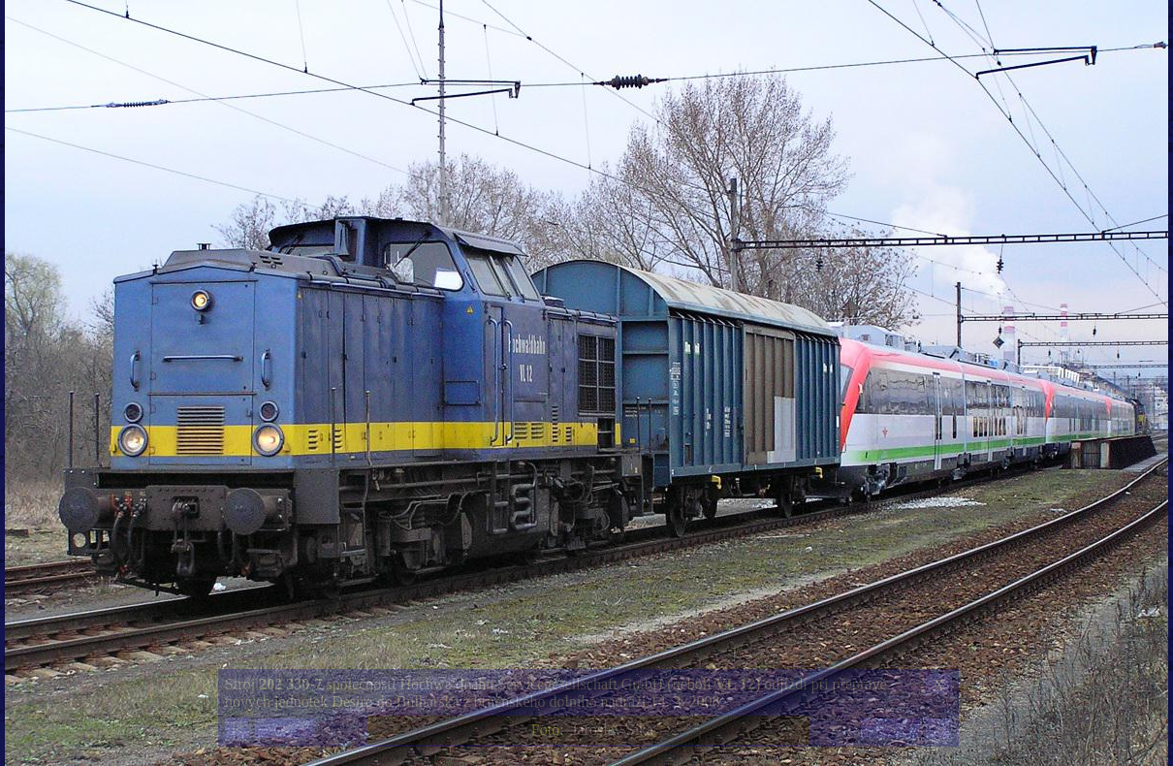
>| (938, 729)
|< (237, 729)
